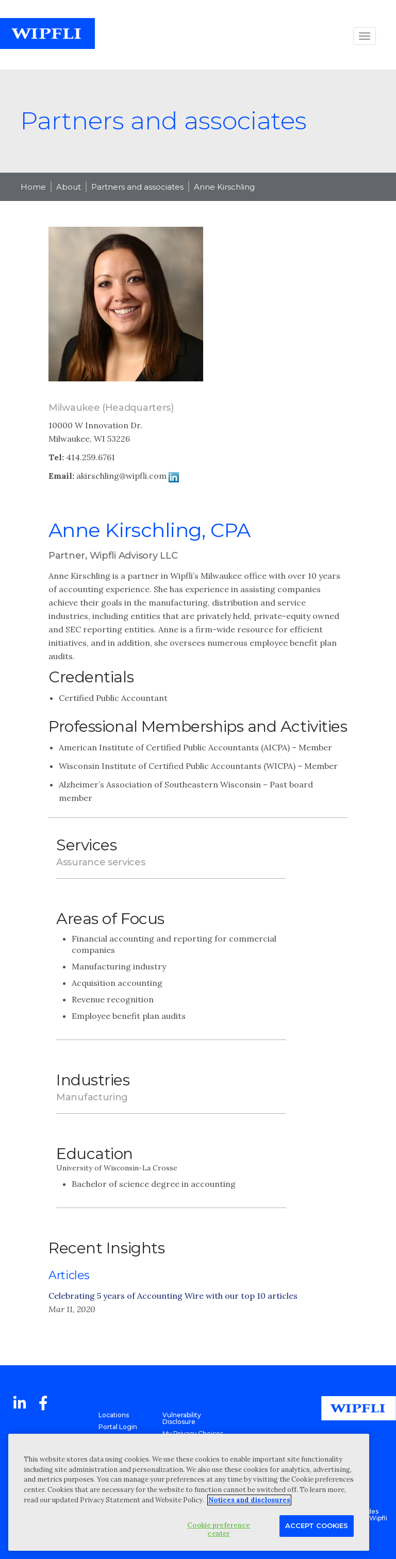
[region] (188, 1492)
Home (33, 187)
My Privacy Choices (192, 1433)
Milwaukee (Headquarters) (111, 407)
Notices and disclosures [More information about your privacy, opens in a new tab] (249, 1500)
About (68, 187)
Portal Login (117, 1427)
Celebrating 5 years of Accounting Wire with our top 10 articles (173, 1295)
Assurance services (100, 862)
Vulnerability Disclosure (181, 1418)
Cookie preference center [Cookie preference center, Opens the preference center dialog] (218, 1529)
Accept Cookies (316, 1525)
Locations (113, 1415)
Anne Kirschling (224, 187)
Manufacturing (92, 1097)
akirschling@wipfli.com (121, 476)
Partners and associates (137, 187)
